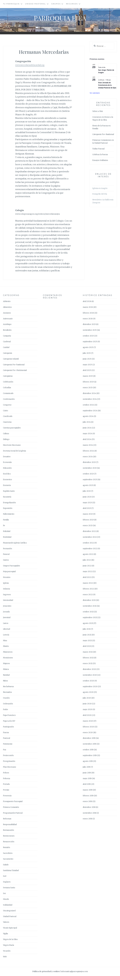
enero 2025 (87, 387)
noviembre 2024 (90, 399)
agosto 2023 (88, 485)
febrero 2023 (88, 520)
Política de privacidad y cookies (46, 971)
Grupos (56, 4)
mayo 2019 (87, 778)
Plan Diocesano (9, 767)
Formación (7, 548)
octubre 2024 (88, 405)
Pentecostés (8, 755)
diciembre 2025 (89, 324)
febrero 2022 (88, 589)
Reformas (7, 819)
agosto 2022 (88, 554)
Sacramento (8, 859)
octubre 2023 (88, 474)
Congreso (7, 405)
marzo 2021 (87, 652)
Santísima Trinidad (11, 870)
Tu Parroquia (11, 4)
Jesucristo (7, 606)
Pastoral (6, 738)
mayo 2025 (87, 365)
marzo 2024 (88, 445)
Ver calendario (95, 93)
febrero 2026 (88, 313)
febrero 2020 (88, 727)
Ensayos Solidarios (100, 160)
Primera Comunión (11, 807)
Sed (4, 876)
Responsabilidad (10, 824)
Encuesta (7, 485)
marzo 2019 (87, 790)
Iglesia (6, 583)
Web (5, 957)
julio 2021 (86, 629)
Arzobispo (7, 324)
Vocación (6, 951)
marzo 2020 (88, 721)
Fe (4, 525)
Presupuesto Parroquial (12, 801)
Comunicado (8, 393)
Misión (6, 646)
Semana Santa (9, 888)
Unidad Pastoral (35, 4)
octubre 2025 (88, 336)
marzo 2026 (88, 307)
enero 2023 (87, 525)
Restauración (8, 830)
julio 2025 (87, 353)
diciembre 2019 (89, 738)
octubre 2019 (88, 750)
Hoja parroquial (9, 571)
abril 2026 (87, 301)
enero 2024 (88, 457)
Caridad (6, 347)
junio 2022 (87, 566)
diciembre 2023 (89, 462)
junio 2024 (87, 428)
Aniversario (8, 319)
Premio (6, 790)
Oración (6, 698)
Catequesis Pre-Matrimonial (15, 370)
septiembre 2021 (90, 617)
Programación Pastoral (12, 813)
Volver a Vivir (97, 111)
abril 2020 (87, 715)
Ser (4, 893)
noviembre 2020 (90, 675)
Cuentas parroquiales (12, 428)
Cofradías (7, 387)
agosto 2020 (88, 692)
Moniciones (8, 658)
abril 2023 (87, 508)
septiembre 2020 (90, 686)
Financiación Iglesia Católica (15, 543)
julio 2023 (87, 491)
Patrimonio (7, 744)
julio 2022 (87, 560)
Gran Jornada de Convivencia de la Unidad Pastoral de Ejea (107, 85)
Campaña (7, 336)
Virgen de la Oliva (10, 939)
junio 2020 (87, 704)
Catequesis (7, 353)
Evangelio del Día (99, 194)
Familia (6, 520)
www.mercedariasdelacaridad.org (29, 65)
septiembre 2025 (90, 341)
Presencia (7, 796)
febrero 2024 (88, 451)
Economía (7, 462)
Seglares (7, 882)
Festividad (7, 537)
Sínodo (6, 899)
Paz (4, 750)
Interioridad (8, 600)
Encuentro (7, 479)
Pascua (6, 732)
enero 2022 (88, 594)
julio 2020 (87, 698)
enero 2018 (87, 819)
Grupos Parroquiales (11, 566)
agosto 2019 (88, 761)
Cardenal (7, 341)
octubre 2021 (88, 612)
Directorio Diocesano (12, 445)
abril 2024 (87, 439)
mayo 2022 (87, 571)
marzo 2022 (88, 583)
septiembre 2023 (90, 479)
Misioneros (7, 652)
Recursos (72, 4)
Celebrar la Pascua (100, 154)
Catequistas (8, 376)
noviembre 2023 (89, 468)
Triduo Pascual (98, 149)
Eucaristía (7, 497)
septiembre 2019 (90, 755)
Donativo (7, 457)
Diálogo (6, 439)
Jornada (6, 612)
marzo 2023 (88, 514)
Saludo (6, 865)
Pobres (6, 773)
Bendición (7, 330)
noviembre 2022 (90, 537)
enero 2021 (87, 663)
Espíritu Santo (9, 491)
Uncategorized (9, 911)
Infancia (6, 589)
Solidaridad (7, 905)
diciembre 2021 (89, 600)
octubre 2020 (88, 681)
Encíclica (7, 474)
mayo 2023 (87, 502)
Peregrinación (9, 761)
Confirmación (9, 399)
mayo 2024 (87, 433)
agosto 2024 (88, 416)
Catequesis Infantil (11, 359)
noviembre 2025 (90, 330)
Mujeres (6, 663)
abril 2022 (87, 577)
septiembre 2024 (90, 411)
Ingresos (7, 594)
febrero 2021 (88, 658)
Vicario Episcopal (10, 928)
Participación (8, 727)
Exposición (7, 508)
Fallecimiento (8, 514)
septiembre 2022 (90, 548)
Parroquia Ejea (60, 17)
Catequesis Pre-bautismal (13, 365)
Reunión (6, 847)
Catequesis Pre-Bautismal (103, 134)
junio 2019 (87, 773)
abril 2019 (87, 784)
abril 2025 (87, 370)
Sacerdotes (7, 853)
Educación (7, 468)
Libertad (6, 629)
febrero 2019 (88, 796)
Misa (5, 640)
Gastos (6, 560)
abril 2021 (87, 646)
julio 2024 (87, 422)
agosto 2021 (88, 623)
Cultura (6, 433)
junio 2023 (87, 497)
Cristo (5, 411)
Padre (5, 709)
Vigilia (5, 934)
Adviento (7, 301)
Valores (6, 922)
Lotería (6, 635)
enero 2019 (87, 801)
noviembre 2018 (89, 813)
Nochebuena (8, 686)
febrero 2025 (88, 382)
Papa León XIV (9, 721)
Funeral (6, 554)
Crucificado (7, 416)
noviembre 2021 (89, 606)
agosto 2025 (88, 347)
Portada (6, 784)
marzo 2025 (88, 376)
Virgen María (8, 945)
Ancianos (7, 313)
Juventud (6, 617)
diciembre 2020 (89, 669)
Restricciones (8, 836)
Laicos (5, 623)
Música (6, 669)
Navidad (6, 675)
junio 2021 (87, 635)
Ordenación (8, 704)
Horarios (6, 577)
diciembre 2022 (89, 531)
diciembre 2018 (89, 807)
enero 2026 (88, 319)
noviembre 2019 (89, 744)
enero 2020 (88, 732)
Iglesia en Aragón (99, 188)
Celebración (8, 382)
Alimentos (7, 307)
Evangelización (9, 502)
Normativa (7, 692)
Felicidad (6, 531)
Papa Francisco (9, 715)
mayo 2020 (87, 709)
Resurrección (8, 842)
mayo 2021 (87, 640)
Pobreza (6, 778)
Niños (5, 681)
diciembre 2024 (89, 393)
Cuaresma (7, 422)
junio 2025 (87, 359)
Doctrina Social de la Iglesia (14, 451)
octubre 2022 (88, 543)
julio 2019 (86, 767)
